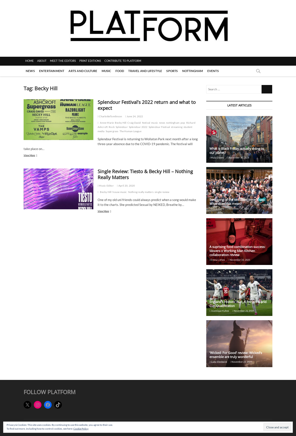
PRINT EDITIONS (90, 60)
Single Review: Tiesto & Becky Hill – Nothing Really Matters (145, 174)
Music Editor (106, 185)
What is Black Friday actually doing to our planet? (236, 150)
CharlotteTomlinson (110, 116)
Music (106, 71)
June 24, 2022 (134, 116)
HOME (29, 60)
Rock (112, 127)
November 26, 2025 (238, 208)
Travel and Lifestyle (145, 71)
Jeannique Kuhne (219, 310)
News (30, 71)
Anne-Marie (107, 122)
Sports (172, 71)
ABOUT (42, 60)
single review (162, 192)
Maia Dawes (216, 157)
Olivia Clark (216, 208)
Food (119, 71)
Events (213, 71)
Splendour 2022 (138, 127)
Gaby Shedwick (218, 361)
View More (34, 155)
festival (146, 122)
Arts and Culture (82, 71)
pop (183, 122)
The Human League (130, 131)
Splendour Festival (159, 127)
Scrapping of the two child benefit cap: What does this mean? (237, 201)
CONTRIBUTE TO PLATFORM (122, 60)
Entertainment (51, 71)
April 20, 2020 (126, 185)
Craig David (134, 122)
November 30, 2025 (238, 157)
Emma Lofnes (217, 259)
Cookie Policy (80, 428)
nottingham (172, 122)
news (162, 122)
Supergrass (112, 131)
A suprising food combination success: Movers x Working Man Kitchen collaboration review (237, 251)
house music (119, 192)
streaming (176, 127)
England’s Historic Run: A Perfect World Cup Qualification (237, 304)
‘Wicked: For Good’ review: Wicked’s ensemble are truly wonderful (235, 355)
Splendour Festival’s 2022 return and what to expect (147, 105)
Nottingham (192, 71)
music (154, 122)
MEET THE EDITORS (63, 60)
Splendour (122, 127)
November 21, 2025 (243, 310)
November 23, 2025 (239, 259)
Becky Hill (120, 122)
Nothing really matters (141, 192)
